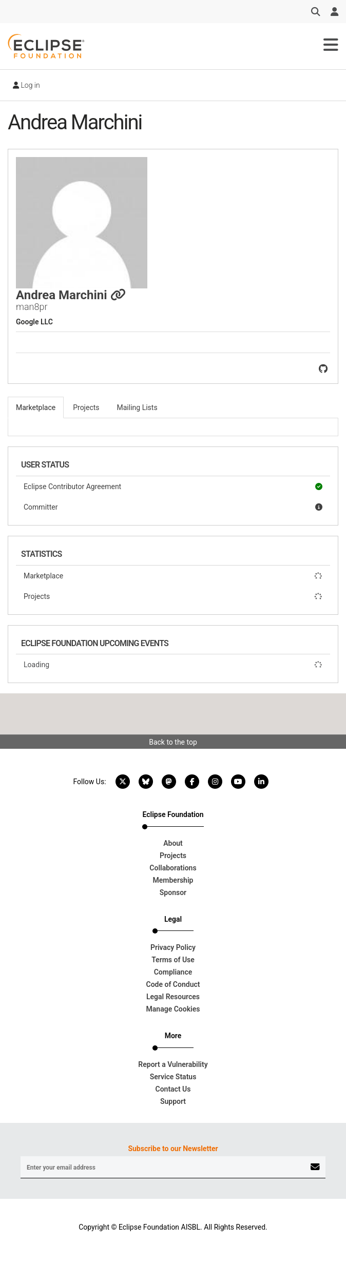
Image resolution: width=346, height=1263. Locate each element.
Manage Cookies (173, 1009)
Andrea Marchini (71, 295)
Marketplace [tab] (35, 407)
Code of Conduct (173, 984)
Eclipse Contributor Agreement (173, 486)
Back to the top (173, 742)
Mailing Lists (137, 407)
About (173, 843)
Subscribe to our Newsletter (173, 1148)
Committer (173, 507)
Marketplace (173, 576)
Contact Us (173, 1089)
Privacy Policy (173, 947)
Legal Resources (173, 997)
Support (173, 1101)
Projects (173, 596)
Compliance (173, 972)
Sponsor (173, 892)
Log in (26, 85)
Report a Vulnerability (172, 1064)
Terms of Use (173, 960)
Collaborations (172, 868)
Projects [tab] (86, 407)
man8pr (32, 306)
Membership (173, 880)
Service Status (173, 1077)
